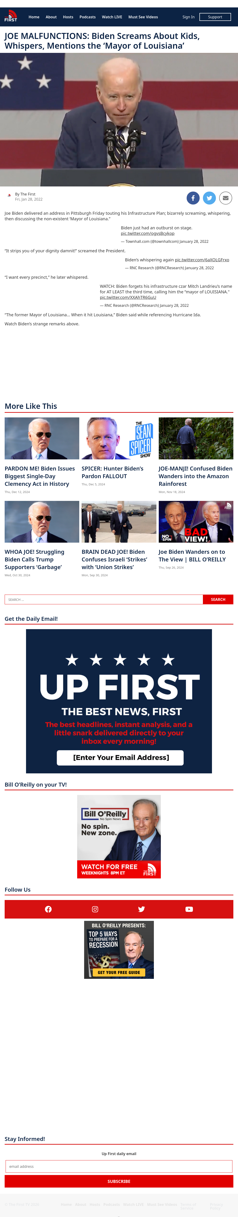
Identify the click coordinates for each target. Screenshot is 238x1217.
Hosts (68, 16)
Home (34, 16)
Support (215, 16)
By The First (25, 194)
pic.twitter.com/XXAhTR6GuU (128, 297)
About (51, 16)
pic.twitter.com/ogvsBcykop (148, 233)
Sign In (188, 16)
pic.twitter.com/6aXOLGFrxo (202, 260)
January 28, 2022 (194, 241)
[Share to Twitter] (209, 198)
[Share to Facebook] (193, 198)
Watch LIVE (112, 16)
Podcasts (87, 16)
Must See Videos (143, 16)
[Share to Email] (225, 198)
